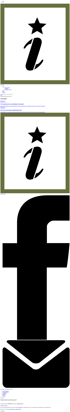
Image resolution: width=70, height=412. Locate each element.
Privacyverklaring (6, 391)
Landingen (6, 88)
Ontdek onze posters (3, 405)
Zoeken (1, 94)
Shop (1, 95)
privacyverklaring (11, 409)
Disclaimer (4, 394)
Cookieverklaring (6, 392)
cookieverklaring (18, 409)
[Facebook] (36, 339)
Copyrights (4, 393)
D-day (4, 86)
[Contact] (36, 387)
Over (3, 90)
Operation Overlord (8, 89)
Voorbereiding (7, 87)
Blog (3, 91)
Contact (4, 92)
